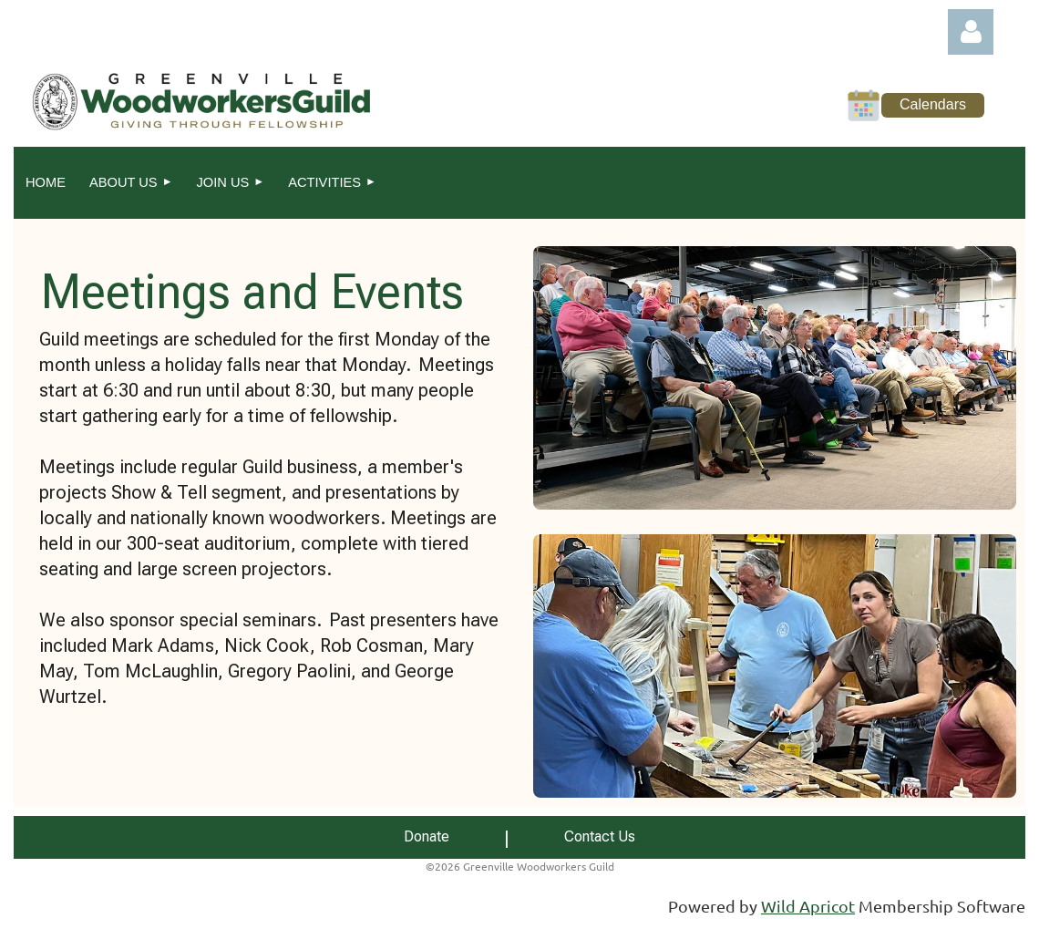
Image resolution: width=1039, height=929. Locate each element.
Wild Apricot (808, 905)
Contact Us (599, 836)
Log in (970, 32)
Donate (426, 836)
